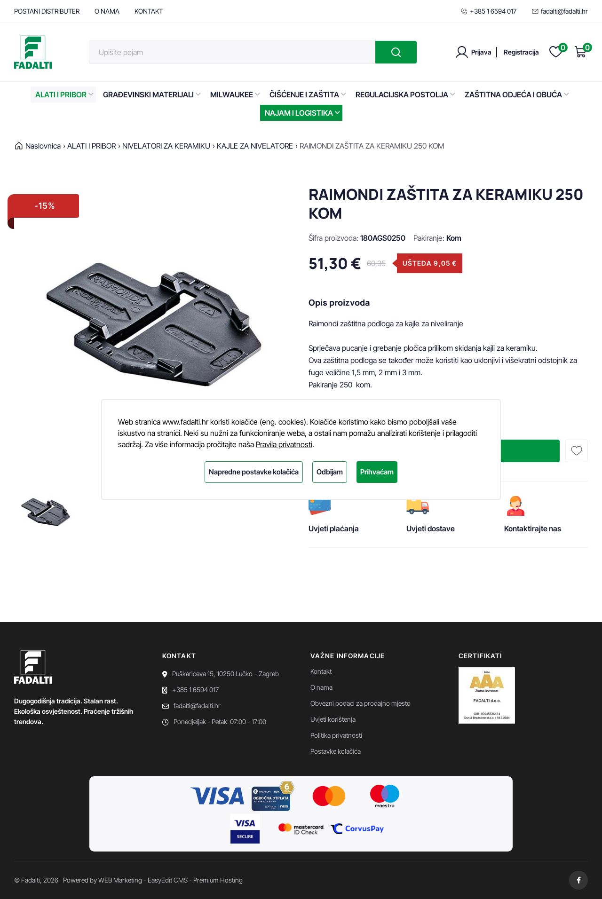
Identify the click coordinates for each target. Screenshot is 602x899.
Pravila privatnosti (284, 444)
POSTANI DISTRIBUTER (46, 11)
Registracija (521, 52)
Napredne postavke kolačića (254, 471)
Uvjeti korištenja (333, 719)
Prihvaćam (377, 471)
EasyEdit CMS (168, 880)
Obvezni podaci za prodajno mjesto (360, 703)
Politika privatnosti (336, 735)
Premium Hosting (218, 880)
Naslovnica (43, 145)
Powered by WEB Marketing (102, 880)
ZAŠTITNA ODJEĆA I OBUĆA (517, 94)
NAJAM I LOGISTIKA (302, 113)
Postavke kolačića (335, 751)
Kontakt (321, 671)
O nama (321, 687)
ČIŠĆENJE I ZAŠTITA (307, 94)
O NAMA (107, 11)
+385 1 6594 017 (488, 11)
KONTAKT (149, 11)
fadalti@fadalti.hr (559, 11)
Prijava (481, 52)
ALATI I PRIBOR (64, 94)
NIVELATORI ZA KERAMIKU (166, 145)
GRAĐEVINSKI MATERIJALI (152, 94)
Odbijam (330, 471)
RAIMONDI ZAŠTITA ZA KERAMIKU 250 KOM (372, 145)
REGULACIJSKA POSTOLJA (405, 94)
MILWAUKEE (235, 94)
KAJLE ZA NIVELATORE (255, 145)
